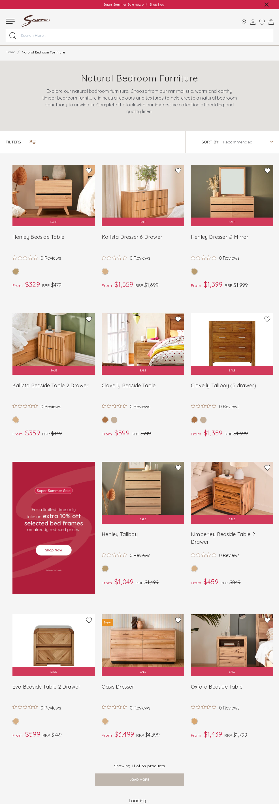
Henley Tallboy (120, 534)
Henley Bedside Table (38, 237)
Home (10, 52)
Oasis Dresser (118, 686)
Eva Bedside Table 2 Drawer (46, 686)
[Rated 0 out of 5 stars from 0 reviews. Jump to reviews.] (36, 257)
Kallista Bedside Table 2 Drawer (50, 385)
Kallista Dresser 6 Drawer (132, 237)
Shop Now (157, 5)
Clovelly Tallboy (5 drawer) (223, 385)
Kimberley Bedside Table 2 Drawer (223, 538)
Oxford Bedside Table (216, 686)
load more (139, 779)
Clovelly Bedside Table (129, 385)
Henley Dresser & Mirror (220, 237)
